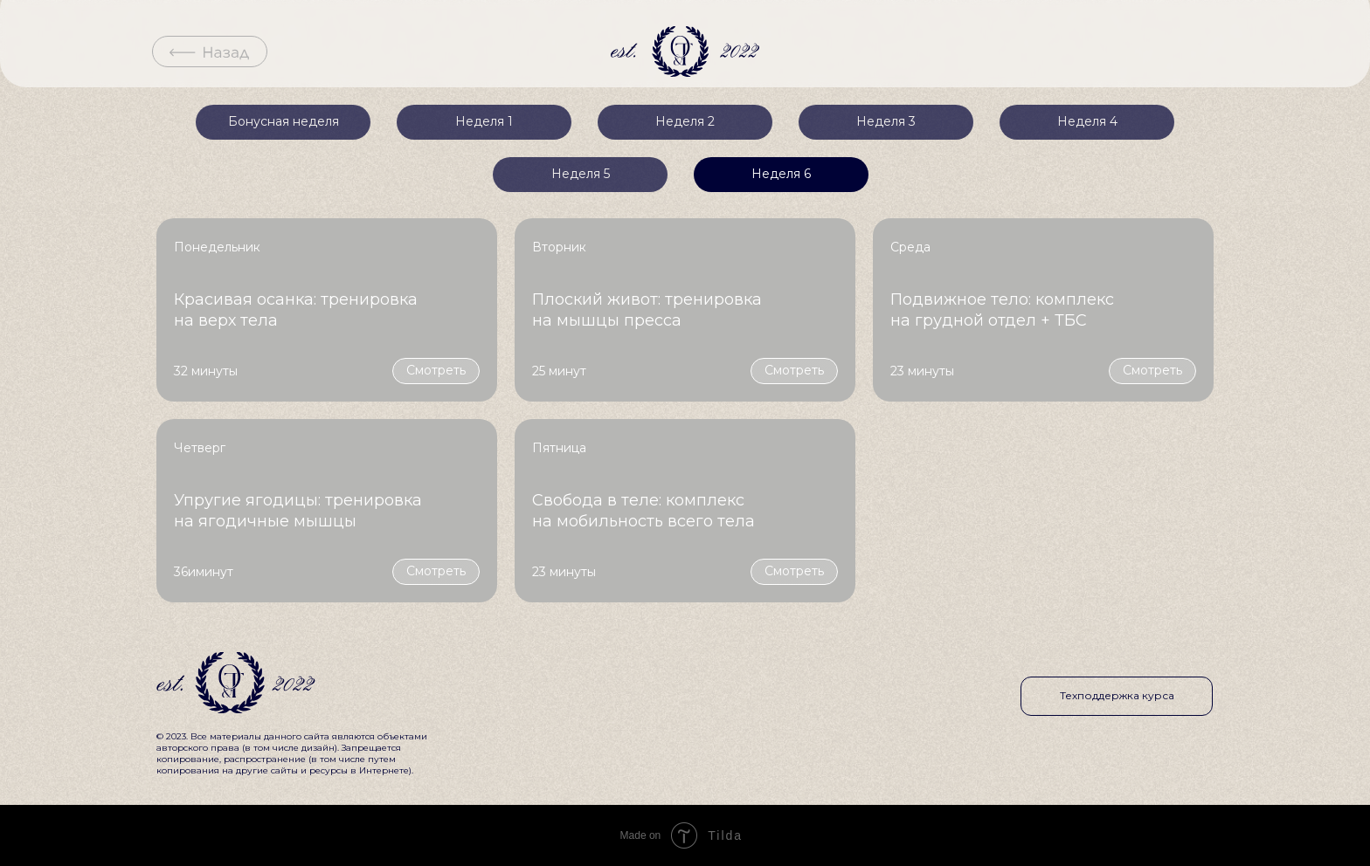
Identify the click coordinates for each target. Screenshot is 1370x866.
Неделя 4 (1087, 121)
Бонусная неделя (283, 121)
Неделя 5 (580, 174)
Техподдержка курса (1117, 695)
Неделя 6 (781, 174)
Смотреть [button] (436, 370)
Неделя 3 (886, 121)
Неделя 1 (484, 121)
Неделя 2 (685, 121)
